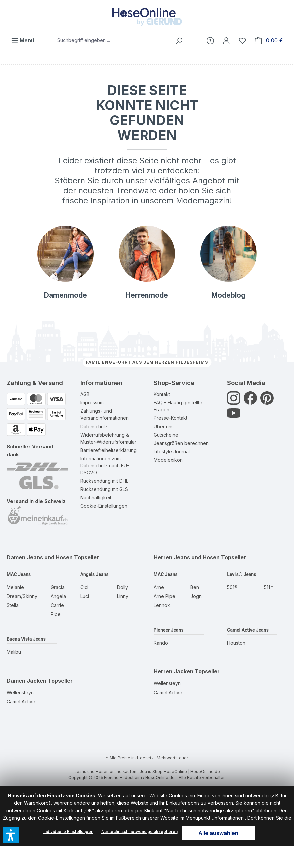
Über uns (164, 426)
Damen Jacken (26, 680)
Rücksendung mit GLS (104, 489)
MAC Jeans (19, 574)
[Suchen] (179, 40)
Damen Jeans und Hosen (40, 557)
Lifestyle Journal (172, 451)
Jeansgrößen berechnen (181, 443)
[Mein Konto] (226, 40)
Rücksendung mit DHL (104, 481)
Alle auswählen (218, 833)
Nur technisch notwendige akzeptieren (139, 831)
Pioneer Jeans (169, 630)
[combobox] (113, 40)
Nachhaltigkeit (95, 497)
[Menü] (23, 40)
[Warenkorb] (268, 40)
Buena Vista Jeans (26, 639)
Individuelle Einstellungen (68, 831)
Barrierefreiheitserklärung (108, 450)
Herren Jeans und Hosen (187, 557)
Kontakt (162, 394)
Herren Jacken (173, 671)
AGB (85, 394)
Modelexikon (168, 460)
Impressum (92, 402)
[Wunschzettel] (242, 40)
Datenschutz (94, 426)
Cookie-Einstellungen (103, 506)
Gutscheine (166, 435)
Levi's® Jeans (241, 574)
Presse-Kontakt (170, 418)
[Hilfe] (210, 40)
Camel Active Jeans (248, 630)
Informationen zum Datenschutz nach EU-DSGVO (104, 465)
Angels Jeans (94, 574)
